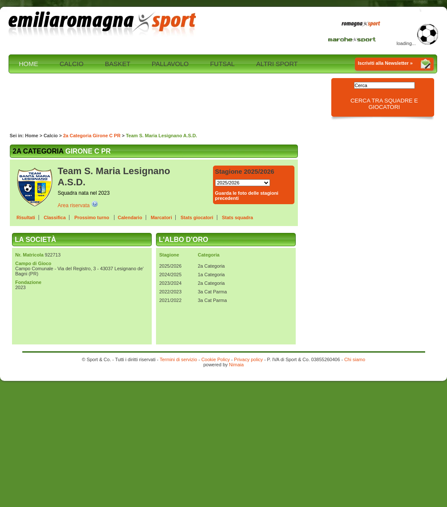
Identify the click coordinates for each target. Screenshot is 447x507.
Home (32, 135)
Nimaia (236, 364)
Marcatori (161, 217)
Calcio (51, 135)
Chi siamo (354, 359)
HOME (28, 63)
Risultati (26, 217)
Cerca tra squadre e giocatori (384, 103)
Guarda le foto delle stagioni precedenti (247, 195)
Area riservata (74, 205)
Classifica (55, 217)
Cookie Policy (215, 359)
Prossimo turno (92, 217)
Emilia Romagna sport (103, 24)
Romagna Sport (363, 24)
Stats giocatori (196, 217)
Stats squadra (237, 217)
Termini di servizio (178, 359)
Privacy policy (248, 359)
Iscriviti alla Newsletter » (385, 63)
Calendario (130, 217)
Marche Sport (353, 39)
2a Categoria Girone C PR (91, 135)
